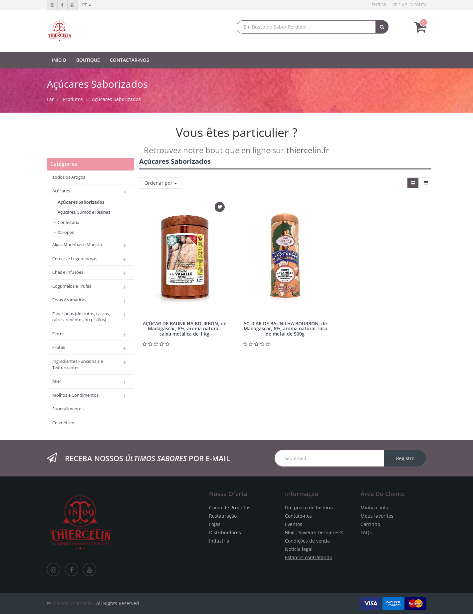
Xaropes (66, 232)
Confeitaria (68, 222)
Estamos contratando (308, 557)
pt (86, 5)
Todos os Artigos (68, 177)
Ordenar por (160, 183)
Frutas (58, 347)
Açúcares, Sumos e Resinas (84, 212)
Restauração (223, 516)
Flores (58, 334)
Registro (405, 458)
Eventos (293, 524)
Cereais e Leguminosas (74, 258)
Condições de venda (307, 541)
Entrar (379, 5)
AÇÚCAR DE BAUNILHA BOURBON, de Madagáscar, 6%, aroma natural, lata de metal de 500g (285, 328)
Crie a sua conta (409, 5)
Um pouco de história (309, 507)
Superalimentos (68, 409)
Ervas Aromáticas (69, 300)
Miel (56, 381)
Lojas (214, 524)
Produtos (73, 99)
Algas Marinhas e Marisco (77, 245)
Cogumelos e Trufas (71, 286)
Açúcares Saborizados (116, 99)
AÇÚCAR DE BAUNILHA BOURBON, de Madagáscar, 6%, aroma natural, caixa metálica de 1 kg (184, 328)
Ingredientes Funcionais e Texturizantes (77, 364)
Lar (50, 99)
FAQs (366, 532)
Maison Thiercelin (72, 603)
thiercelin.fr (307, 150)
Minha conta (374, 507)
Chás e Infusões (67, 272)
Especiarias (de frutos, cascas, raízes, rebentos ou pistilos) (81, 317)
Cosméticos (63, 423)
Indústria (219, 541)
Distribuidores (225, 532)
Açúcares (61, 191)
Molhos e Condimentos (75, 395)
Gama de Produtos (229, 507)
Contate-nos (298, 516)
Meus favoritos (376, 516)
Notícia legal (299, 549)
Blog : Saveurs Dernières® (314, 532)
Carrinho (370, 524)
